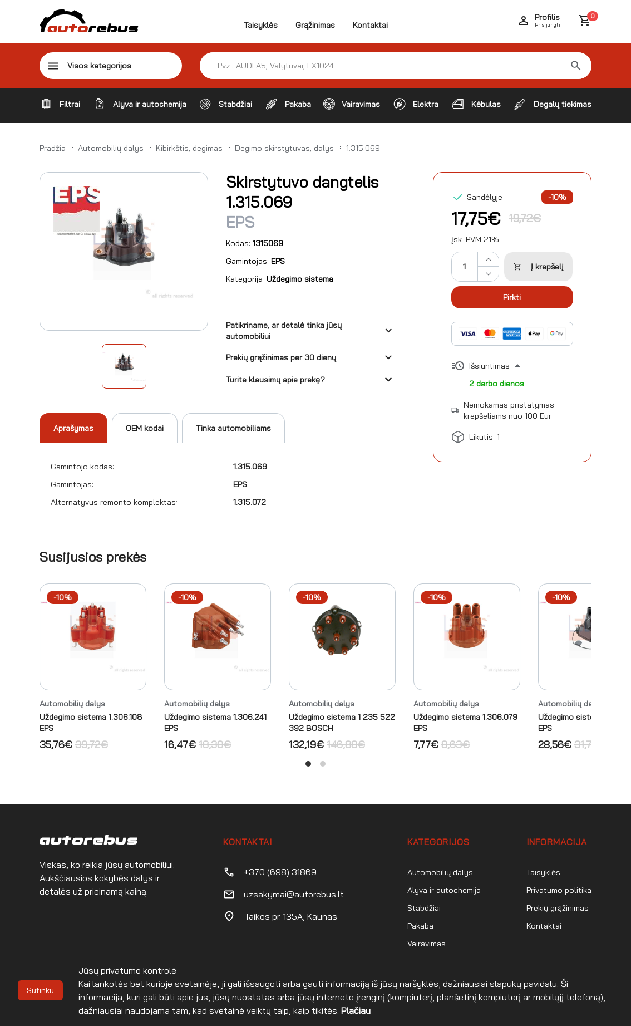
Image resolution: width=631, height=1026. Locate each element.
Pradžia (53, 148)
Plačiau (356, 1010)
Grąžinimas (315, 25)
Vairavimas (426, 944)
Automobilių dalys (111, 148)
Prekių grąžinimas (557, 908)
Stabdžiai (424, 908)
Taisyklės (261, 25)
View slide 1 (308, 764)
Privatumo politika (558, 890)
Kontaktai (370, 25)
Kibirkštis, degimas (189, 148)
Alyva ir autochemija (444, 890)
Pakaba (420, 926)
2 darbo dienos (496, 384)
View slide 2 (323, 764)
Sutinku (40, 990)
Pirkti (512, 297)
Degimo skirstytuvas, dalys (284, 148)
